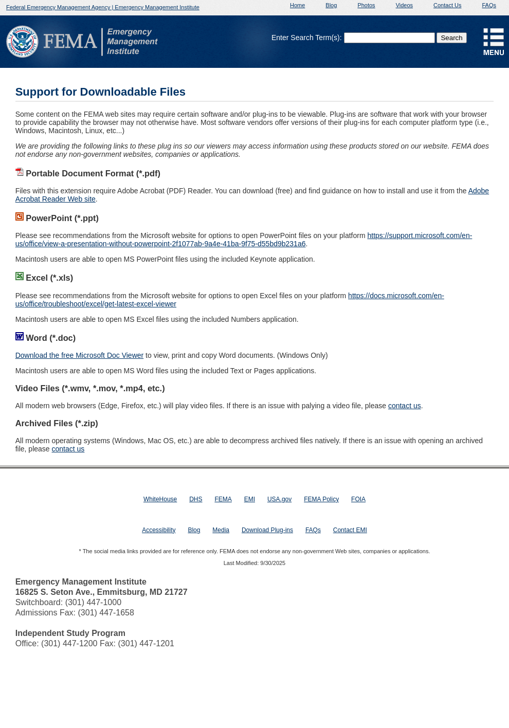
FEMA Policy (321, 499)
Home (297, 5)
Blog (331, 5)
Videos (404, 5)
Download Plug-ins (267, 530)
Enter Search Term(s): (306, 37)
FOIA (358, 499)
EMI (249, 499)
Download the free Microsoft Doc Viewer (79, 355)
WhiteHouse (160, 499)
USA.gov (279, 499)
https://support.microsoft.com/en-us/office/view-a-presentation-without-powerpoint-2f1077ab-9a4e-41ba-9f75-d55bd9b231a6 (243, 239)
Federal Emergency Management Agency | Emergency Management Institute (102, 7)
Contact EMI (350, 530)
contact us (404, 406)
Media (220, 530)
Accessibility (158, 530)
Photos (366, 5)
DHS (195, 499)
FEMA (222, 499)
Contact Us (447, 5)
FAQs (489, 5)
